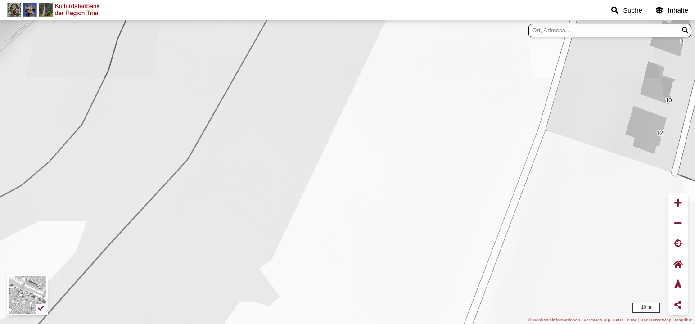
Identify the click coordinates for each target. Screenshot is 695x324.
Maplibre (684, 319)
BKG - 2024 (625, 319)
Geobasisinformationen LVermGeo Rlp (571, 319)
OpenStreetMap (656, 319)
